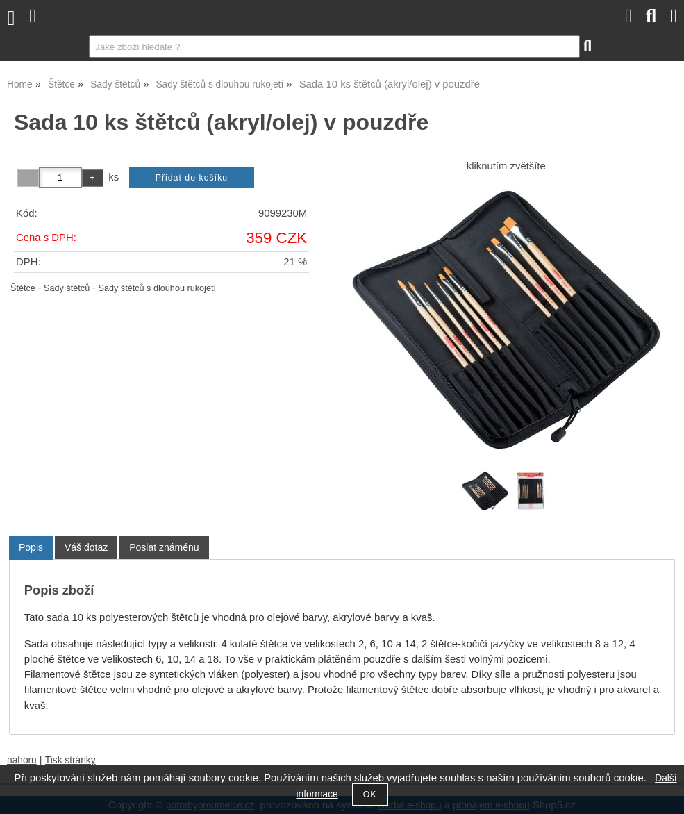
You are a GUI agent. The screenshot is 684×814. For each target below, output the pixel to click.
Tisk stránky (70, 760)
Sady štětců (67, 288)
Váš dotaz (86, 547)
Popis (31, 547)
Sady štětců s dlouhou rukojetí (157, 288)
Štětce (22, 288)
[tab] (31, 547)
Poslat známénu (164, 547)
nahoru (22, 760)
